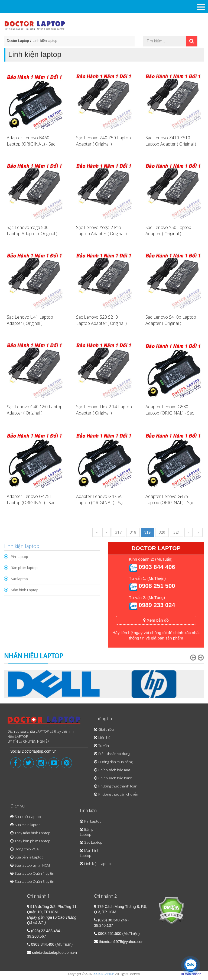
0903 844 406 (157, 567)
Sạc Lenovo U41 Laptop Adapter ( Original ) (30, 320)
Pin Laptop (19, 556)
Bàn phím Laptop (89, 832)
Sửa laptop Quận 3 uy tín (34, 881)
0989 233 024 (157, 605)
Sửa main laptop (28, 824)
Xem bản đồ (156, 620)
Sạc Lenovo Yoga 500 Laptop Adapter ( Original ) (32, 230)
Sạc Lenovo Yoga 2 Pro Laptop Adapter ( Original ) (101, 230)
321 (176, 532)
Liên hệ (104, 737)
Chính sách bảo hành (115, 778)
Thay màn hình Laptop (32, 832)
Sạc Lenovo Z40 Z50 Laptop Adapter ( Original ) (103, 141)
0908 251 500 (157, 585)
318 (133, 532)
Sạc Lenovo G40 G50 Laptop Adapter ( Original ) (35, 410)
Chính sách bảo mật (114, 769)
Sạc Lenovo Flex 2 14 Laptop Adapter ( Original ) (104, 410)
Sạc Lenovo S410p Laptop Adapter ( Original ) (170, 320)
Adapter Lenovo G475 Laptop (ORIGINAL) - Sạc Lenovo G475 (169, 502)
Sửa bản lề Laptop (29, 857)
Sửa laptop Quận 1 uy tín (34, 873)
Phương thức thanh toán (117, 786)
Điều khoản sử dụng (114, 753)
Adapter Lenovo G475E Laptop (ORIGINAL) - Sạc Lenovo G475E (31, 502)
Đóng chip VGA (27, 849)
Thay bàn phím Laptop (32, 840)
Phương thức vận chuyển (118, 794)
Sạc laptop (19, 578)
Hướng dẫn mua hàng (115, 761)
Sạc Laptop (93, 842)
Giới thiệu (106, 729)
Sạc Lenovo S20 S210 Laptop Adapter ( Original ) (101, 320)
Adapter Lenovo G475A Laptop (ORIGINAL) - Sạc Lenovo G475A (100, 502)
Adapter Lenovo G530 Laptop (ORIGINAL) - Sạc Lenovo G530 (169, 413)
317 (118, 532)
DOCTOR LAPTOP (103, 974)
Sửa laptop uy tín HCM (32, 865)
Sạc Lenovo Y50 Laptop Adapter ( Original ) (168, 230)
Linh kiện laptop (45, 40)
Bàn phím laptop (24, 567)
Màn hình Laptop (24, 589)
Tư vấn (103, 745)
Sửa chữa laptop (28, 816)
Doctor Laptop (18, 40)
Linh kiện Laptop (97, 863)
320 (162, 532)
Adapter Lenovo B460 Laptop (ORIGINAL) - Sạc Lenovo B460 (31, 144)
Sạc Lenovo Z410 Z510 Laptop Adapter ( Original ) (170, 141)
